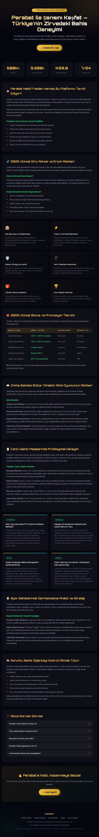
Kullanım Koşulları (40, 820)
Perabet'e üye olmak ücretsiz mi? (49, 726)
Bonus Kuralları (73, 820)
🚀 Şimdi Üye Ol (49, 794)
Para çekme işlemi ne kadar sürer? (49, 733)
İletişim (63, 820)
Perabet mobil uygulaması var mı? (49, 748)
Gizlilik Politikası (26, 820)
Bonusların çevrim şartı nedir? (49, 741)
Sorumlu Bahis (53, 820)
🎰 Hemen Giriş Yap (49, 48)
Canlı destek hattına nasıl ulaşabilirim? (49, 755)
